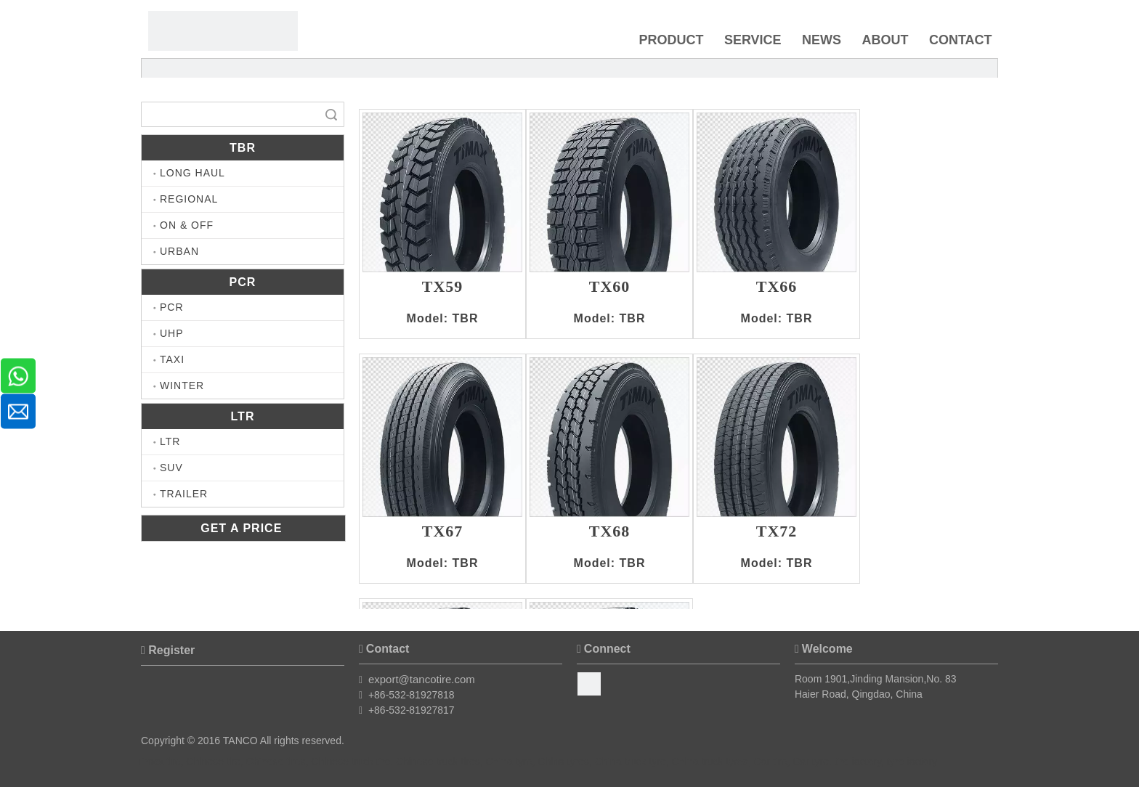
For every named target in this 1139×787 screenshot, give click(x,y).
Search (331, 114)
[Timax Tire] (223, 31)
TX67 (442, 532)
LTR (170, 441)
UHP (172, 333)
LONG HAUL (192, 173)
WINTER (182, 385)
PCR (172, 307)
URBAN (179, 251)
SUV (171, 467)
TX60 (610, 287)
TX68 (610, 532)
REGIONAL (189, 199)
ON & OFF (187, 225)
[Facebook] (589, 684)
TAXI (172, 359)
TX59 (442, 287)
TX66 (777, 287)
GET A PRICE (243, 528)
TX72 (777, 532)
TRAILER (184, 493)
